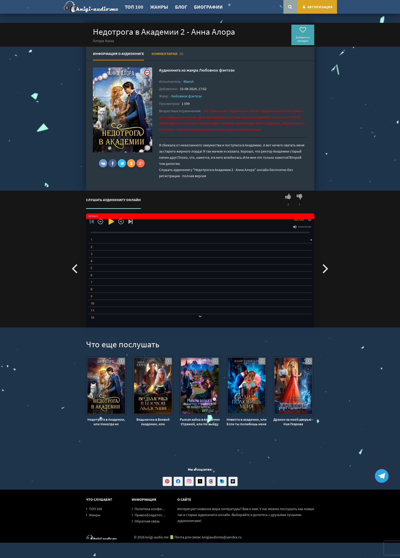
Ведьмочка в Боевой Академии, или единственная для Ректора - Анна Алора (153, 421)
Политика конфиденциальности (161, 508)
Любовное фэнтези (217, 70)
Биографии (208, 7)
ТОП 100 (134, 7)
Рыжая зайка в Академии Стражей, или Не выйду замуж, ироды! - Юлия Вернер (200, 421)
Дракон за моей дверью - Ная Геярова (293, 421)
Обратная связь (147, 521)
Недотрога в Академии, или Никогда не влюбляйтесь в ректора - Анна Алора (106, 421)
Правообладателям (150, 515)
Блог (181, 7)
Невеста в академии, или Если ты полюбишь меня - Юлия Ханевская (247, 421)
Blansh (188, 81)
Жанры (159, 7)
